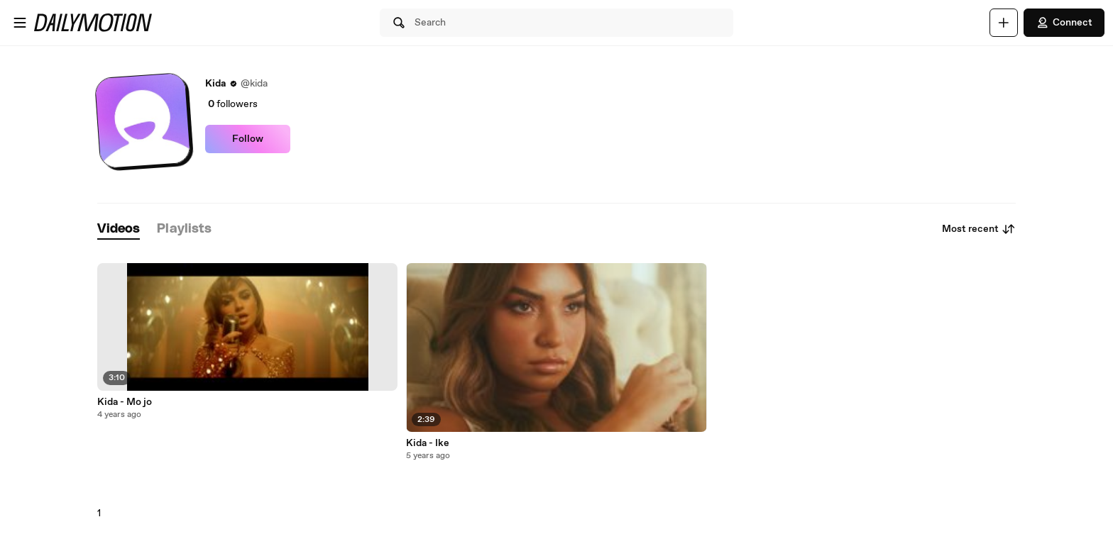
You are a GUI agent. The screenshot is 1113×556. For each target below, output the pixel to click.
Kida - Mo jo (124, 402)
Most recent (979, 229)
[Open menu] (20, 23)
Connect (1064, 23)
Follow (247, 139)
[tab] (118, 229)
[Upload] (1003, 23)
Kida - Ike (427, 443)
